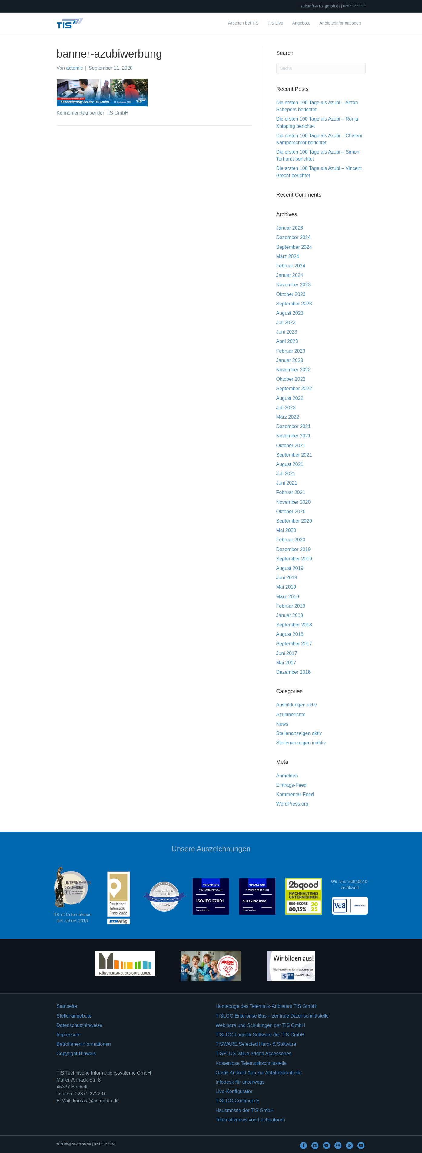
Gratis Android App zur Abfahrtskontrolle (259, 1072)
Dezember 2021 (293, 426)
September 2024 (294, 247)
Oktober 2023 (291, 294)
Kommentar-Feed (295, 794)
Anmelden (287, 775)
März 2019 (287, 596)
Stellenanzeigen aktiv (299, 733)
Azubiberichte (291, 714)
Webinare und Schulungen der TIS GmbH (260, 1025)
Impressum (69, 1034)
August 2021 (290, 464)
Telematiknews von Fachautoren (250, 1119)
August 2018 (290, 634)
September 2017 (294, 643)
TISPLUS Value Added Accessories (254, 1053)
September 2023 (294, 303)
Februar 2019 (290, 606)
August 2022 (290, 398)
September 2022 (294, 388)
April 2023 (287, 341)
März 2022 (287, 417)
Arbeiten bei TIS (243, 23)
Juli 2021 (286, 473)
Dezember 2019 (293, 549)
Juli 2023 (286, 322)
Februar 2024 (290, 265)
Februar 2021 (290, 492)
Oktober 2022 (291, 379)
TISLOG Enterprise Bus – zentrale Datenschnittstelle (272, 1015)
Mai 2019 (286, 587)
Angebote (301, 23)
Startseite (67, 1006)
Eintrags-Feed (291, 785)
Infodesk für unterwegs (240, 1082)
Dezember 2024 (293, 237)
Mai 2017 (286, 662)
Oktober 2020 (291, 511)
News (282, 723)
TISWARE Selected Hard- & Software (256, 1044)
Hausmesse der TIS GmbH (245, 1110)
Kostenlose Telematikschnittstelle (251, 1063)
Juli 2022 (286, 407)
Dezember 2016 (293, 672)
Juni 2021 (286, 483)
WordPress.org (292, 803)
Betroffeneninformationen (84, 1044)
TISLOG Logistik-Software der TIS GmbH (260, 1034)
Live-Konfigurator (234, 1091)
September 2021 (294, 454)
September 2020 (294, 520)
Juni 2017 (286, 653)
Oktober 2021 (291, 445)
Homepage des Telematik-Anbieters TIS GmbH (266, 1006)
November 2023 (293, 284)
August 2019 (290, 568)
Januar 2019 (289, 615)
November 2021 (293, 435)
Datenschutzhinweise (79, 1025)
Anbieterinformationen (340, 23)
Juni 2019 (286, 577)
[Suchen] (321, 68)
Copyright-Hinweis (76, 1053)
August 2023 (290, 313)
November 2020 (293, 502)
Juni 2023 (286, 331)
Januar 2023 (289, 360)
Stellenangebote (74, 1015)
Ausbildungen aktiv (296, 704)
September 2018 (294, 624)
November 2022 (293, 369)
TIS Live (275, 23)
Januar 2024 (289, 275)
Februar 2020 (290, 539)
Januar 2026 (289, 228)
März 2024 (287, 256)
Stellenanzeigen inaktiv (301, 742)
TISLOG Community (237, 1100)
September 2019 (294, 558)
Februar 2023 (290, 351)
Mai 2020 (286, 530)
